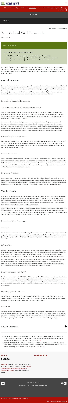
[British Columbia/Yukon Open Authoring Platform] (10, 3)
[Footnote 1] (26, 118)
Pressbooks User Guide (23, 385)
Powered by (33, 382)
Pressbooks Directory (36, 385)
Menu (66, 3)
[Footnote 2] (56, 318)
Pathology (4, 364)
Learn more (32, 8)
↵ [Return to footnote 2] (44, 347)
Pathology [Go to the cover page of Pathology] (34, 14)
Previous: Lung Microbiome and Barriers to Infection (14, 398)
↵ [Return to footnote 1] (40, 340)
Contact (45, 385)
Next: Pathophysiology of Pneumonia (57, 401)
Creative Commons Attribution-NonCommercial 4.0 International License (16, 368)
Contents (34, 21)
